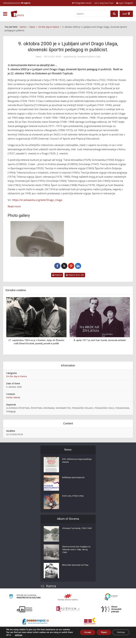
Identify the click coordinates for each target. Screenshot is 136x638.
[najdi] (114, 14)
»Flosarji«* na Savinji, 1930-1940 (75, 530)
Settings (121, 632)
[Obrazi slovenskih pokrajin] (111, 609)
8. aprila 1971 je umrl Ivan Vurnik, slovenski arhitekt (100, 340)
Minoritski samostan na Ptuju (76, 565)
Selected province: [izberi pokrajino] (16, 3)
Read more (14, 206)
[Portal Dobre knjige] (36, 621)
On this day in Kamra (16, 376)
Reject (103, 632)
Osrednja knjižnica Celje (88, 56)
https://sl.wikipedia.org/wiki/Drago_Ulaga (37, 200)
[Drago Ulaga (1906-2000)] (37, 239)
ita (106, 3)
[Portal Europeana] (111, 597)
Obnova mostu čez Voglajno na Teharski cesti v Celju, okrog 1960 (77, 550)
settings (18, 635)
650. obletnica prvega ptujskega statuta (72, 461)
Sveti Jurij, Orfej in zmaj (73, 496)
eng (101, 3)
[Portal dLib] (24, 609)
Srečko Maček (13, 397)
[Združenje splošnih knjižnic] (89, 621)
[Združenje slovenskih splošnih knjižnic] (68, 609)
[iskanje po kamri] (92, 14)
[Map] (126, 14)
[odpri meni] (5, 13)
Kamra (51, 586)
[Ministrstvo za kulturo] (24, 597)
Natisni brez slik (75, 274)
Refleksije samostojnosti (74, 477)
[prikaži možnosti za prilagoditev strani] (81, 3)
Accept (86, 632)
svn (96, 3)
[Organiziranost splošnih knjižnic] (68, 597)
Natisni (57, 274)
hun (111, 3)
